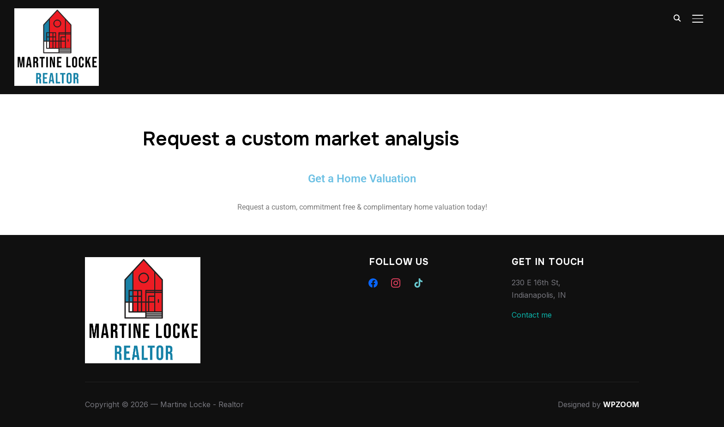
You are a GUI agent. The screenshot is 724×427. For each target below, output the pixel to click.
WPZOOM (621, 404)
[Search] (677, 17)
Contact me (532, 314)
